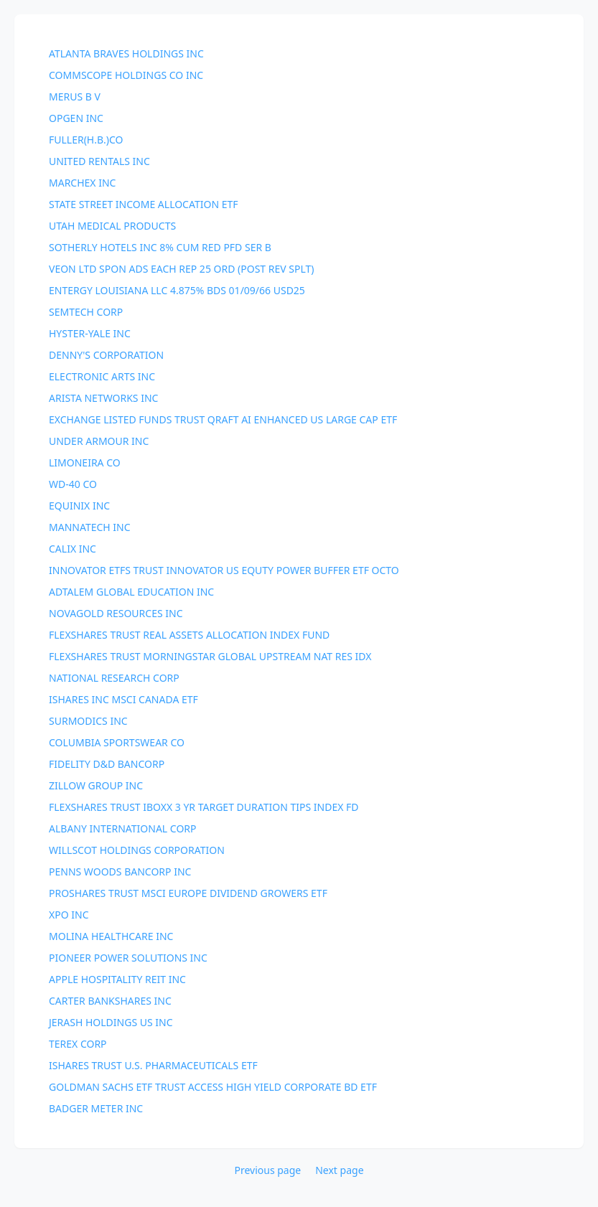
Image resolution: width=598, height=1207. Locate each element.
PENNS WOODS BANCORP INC (120, 871)
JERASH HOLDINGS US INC (111, 1022)
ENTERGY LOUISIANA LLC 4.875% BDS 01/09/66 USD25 (177, 290)
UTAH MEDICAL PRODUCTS (112, 226)
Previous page (267, 1170)
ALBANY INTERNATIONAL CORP (123, 828)
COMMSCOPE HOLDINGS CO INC (126, 75)
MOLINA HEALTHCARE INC (111, 936)
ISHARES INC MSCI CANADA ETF (123, 699)
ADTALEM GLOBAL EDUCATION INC (131, 591)
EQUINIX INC (79, 505)
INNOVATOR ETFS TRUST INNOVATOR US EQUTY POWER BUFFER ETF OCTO (224, 570)
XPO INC (68, 914)
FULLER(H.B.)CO (86, 139)
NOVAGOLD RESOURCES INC (116, 613)
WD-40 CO (73, 484)
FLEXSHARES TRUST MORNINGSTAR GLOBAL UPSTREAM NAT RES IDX (210, 656)
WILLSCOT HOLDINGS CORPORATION (137, 850)
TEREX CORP (78, 1044)
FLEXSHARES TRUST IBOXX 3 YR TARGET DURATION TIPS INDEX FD (204, 807)
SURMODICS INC (88, 721)
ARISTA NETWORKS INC (103, 398)
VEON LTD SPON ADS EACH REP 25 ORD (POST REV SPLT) (181, 269)
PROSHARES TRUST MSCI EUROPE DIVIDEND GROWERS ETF (188, 893)
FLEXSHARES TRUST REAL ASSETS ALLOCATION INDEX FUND (189, 635)
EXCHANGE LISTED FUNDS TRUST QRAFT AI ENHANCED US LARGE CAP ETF (223, 419)
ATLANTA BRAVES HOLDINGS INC (126, 53)
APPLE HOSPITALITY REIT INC (117, 979)
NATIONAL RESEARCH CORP (114, 678)
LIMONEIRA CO (85, 462)
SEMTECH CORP (86, 312)
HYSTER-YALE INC (90, 333)
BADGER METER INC (96, 1108)
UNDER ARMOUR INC (99, 441)
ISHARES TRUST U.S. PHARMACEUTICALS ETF (153, 1065)
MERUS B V (75, 96)
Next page (339, 1170)
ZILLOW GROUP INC (96, 785)
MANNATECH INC (90, 527)
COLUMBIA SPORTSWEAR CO (116, 742)
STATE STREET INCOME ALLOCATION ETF (143, 204)
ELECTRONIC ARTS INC (102, 376)
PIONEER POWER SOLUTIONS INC (128, 957)
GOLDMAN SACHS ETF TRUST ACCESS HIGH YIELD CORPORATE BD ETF (213, 1087)
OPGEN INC (76, 118)
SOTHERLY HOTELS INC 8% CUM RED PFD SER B (160, 247)
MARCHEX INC (82, 182)
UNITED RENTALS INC (99, 161)
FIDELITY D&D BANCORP (106, 764)
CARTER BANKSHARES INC (110, 1001)
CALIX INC (72, 548)
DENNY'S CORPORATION (106, 355)
